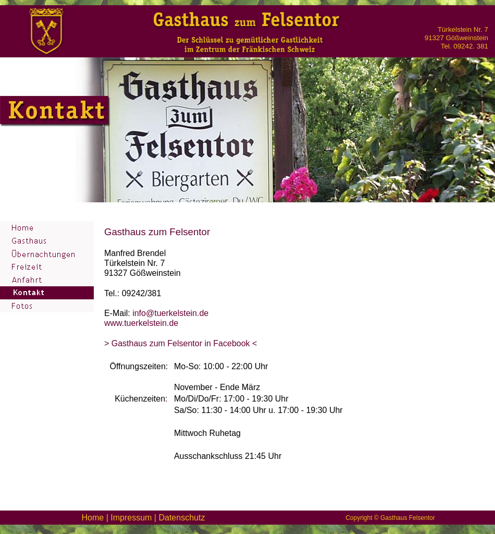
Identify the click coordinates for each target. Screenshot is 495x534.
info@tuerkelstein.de (170, 313)
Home (93, 517)
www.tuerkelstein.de (141, 323)
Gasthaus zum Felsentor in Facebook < (183, 343)
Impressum (131, 517)
